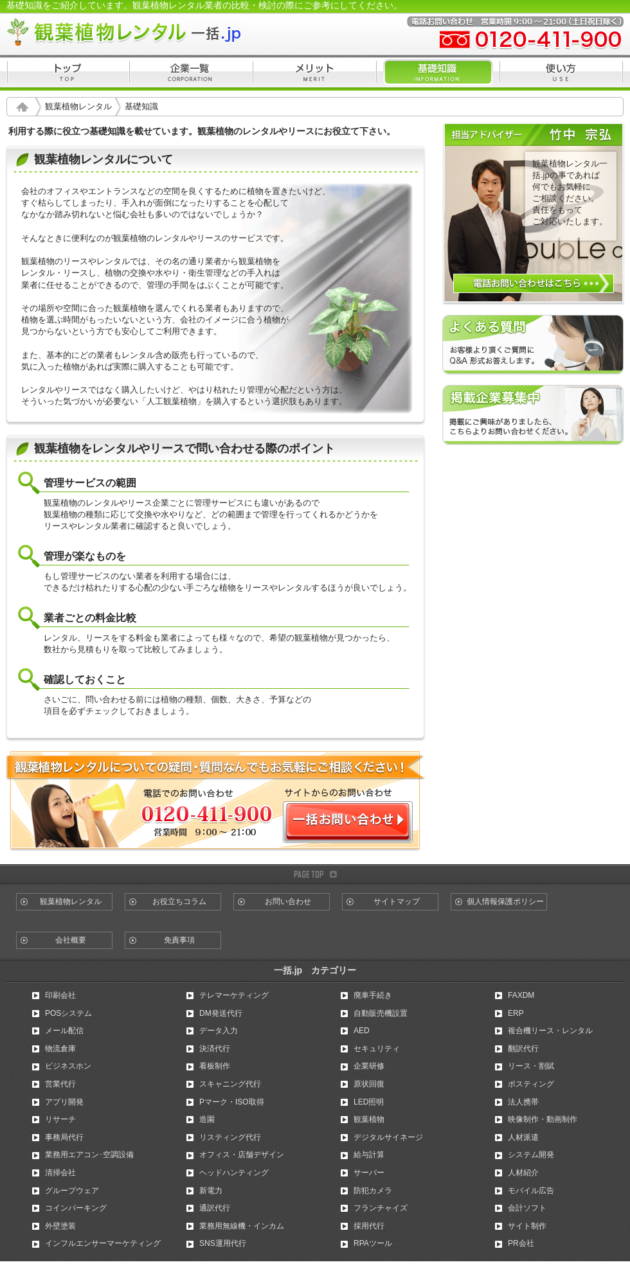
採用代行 (369, 1225)
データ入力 (218, 1030)
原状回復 (369, 1083)
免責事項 (179, 940)
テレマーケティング (234, 995)
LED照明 (369, 1101)
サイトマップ (397, 901)
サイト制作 (527, 1225)
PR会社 (521, 1243)
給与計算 (369, 1154)
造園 (207, 1119)
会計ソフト (527, 1207)
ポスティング (531, 1083)
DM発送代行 (220, 1013)
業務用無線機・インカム (241, 1225)
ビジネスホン (68, 1065)
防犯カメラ (373, 1190)
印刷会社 (60, 995)
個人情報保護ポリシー (505, 901)
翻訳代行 (523, 1048)
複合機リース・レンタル (550, 1030)
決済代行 (214, 1048)
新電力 (210, 1190)
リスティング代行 (230, 1137)
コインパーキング (76, 1207)
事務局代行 (64, 1137)
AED (362, 1030)
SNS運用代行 (222, 1243)
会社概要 (70, 940)
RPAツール (373, 1243)
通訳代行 (214, 1207)
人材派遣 (523, 1137)
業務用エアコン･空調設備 (89, 1154)
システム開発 (531, 1154)
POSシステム (68, 1013)
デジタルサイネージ (388, 1137)
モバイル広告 (531, 1190)
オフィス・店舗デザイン (241, 1154)
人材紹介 (523, 1172)
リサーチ (60, 1119)
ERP (516, 1013)
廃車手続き (373, 995)
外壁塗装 (60, 1225)
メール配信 (64, 1030)
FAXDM (521, 995)
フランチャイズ (381, 1207)
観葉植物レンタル (78, 106)
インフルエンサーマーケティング (103, 1243)
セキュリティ (377, 1048)
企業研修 (369, 1065)
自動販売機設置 (381, 1013)
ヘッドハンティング (234, 1172)
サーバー (369, 1172)
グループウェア (72, 1190)
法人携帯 (523, 1101)
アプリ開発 (64, 1101)
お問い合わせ (288, 901)
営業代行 (60, 1083)
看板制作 (214, 1065)
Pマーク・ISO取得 (231, 1101)
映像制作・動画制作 (542, 1119)
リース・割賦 (531, 1065)
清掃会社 (60, 1172)
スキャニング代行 (230, 1083)
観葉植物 (369, 1119)
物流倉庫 (60, 1048)
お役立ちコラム (179, 901)
